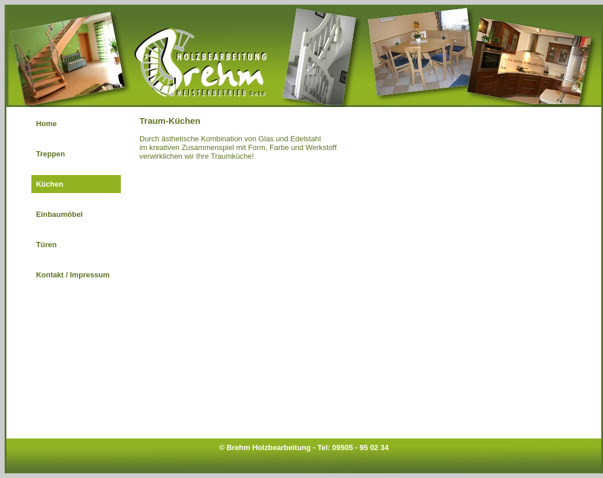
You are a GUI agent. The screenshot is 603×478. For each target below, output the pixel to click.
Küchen (49, 184)
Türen (46, 244)
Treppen (50, 153)
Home (46, 123)
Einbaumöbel (59, 214)
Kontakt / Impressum (73, 274)
